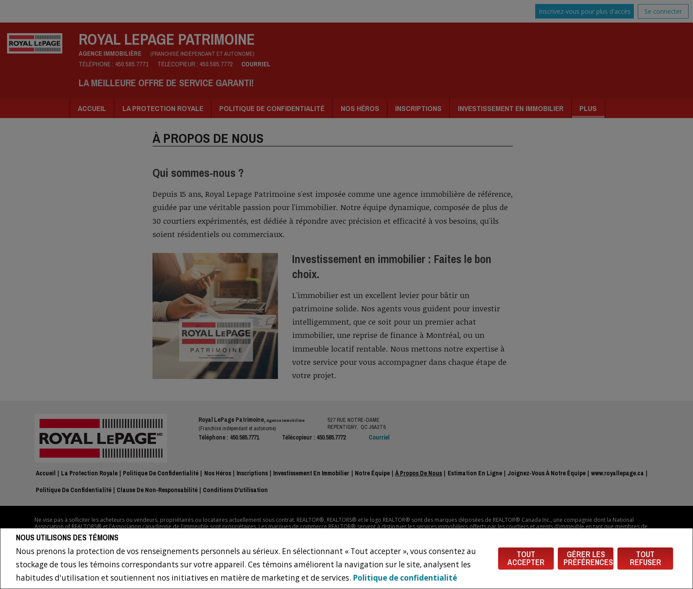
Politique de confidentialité (405, 578)
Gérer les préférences (588, 558)
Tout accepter (525, 558)
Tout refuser (645, 558)
